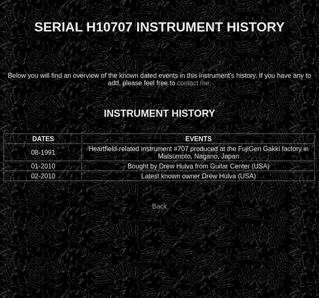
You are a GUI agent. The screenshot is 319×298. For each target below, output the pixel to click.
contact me (193, 83)
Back (159, 206)
